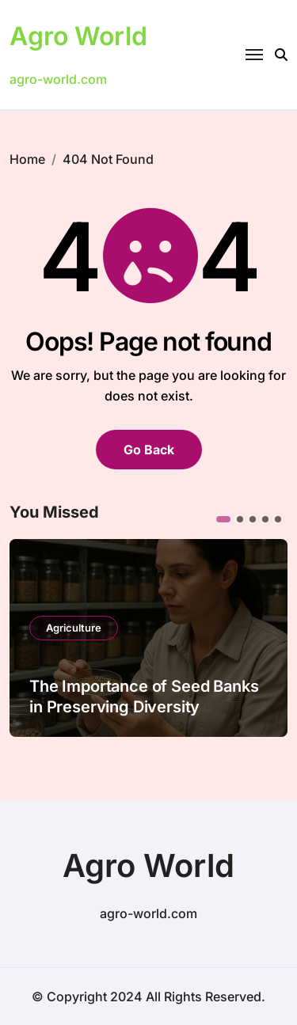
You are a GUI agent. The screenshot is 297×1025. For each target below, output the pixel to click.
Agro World (78, 36)
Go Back (149, 449)
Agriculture (73, 627)
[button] (223, 519)
